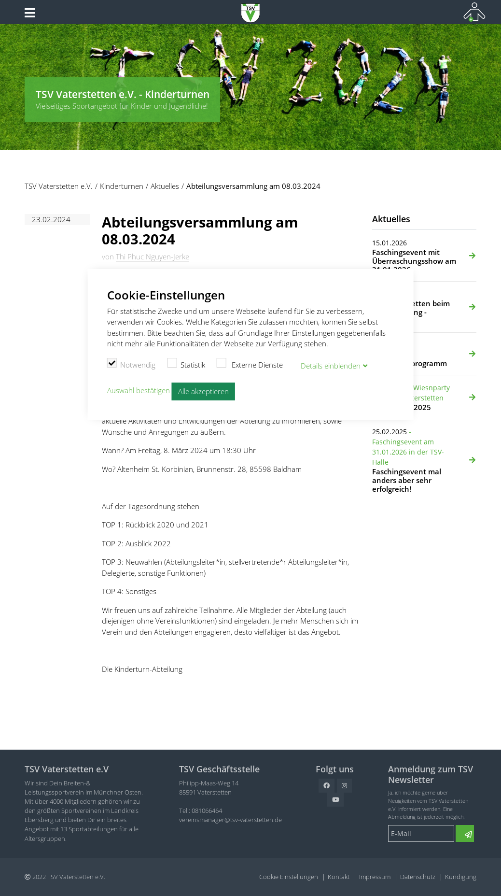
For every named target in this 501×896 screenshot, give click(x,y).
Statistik (186, 364)
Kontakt (338, 876)
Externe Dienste (250, 364)
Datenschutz (417, 876)
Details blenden (331, 365)
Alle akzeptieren (203, 391)
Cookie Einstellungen (288, 876)
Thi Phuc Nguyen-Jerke (152, 256)
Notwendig (131, 364)
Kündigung (460, 876)
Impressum (374, 876)
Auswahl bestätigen (138, 390)
